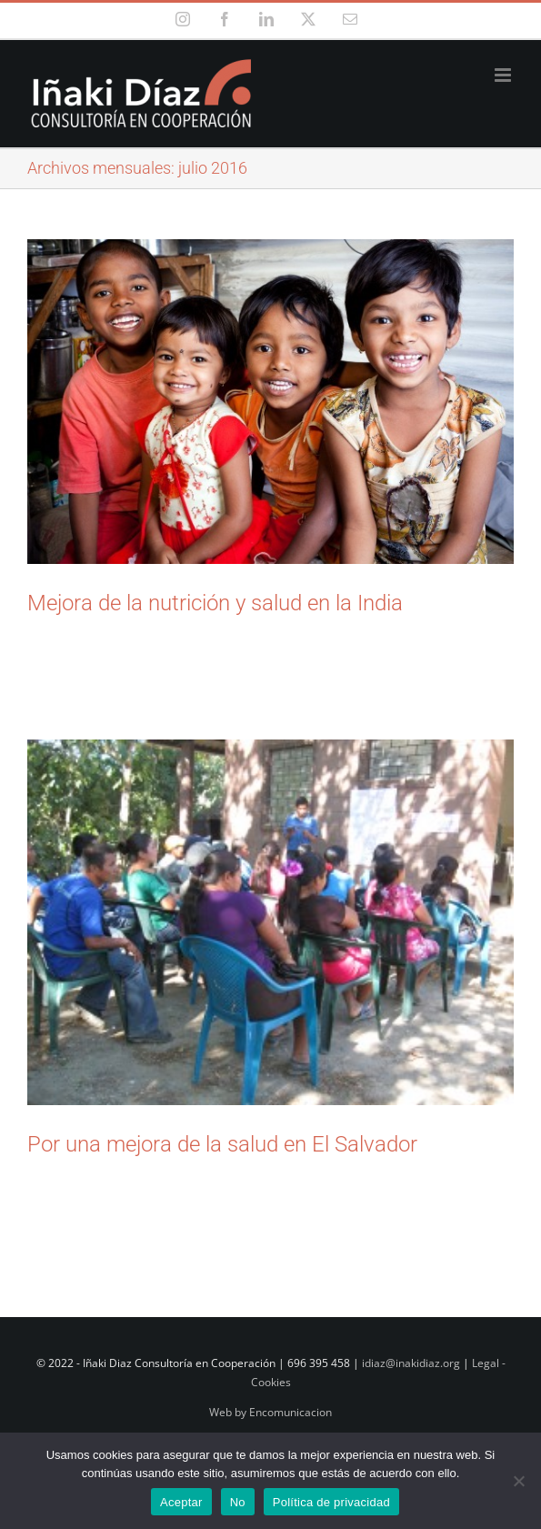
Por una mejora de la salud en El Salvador (222, 1144)
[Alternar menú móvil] (504, 75)
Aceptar (181, 1502)
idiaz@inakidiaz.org (411, 1363)
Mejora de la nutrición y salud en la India (215, 603)
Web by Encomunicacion (270, 1412)
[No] (518, 1481)
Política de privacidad (331, 1502)
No (237, 1502)
